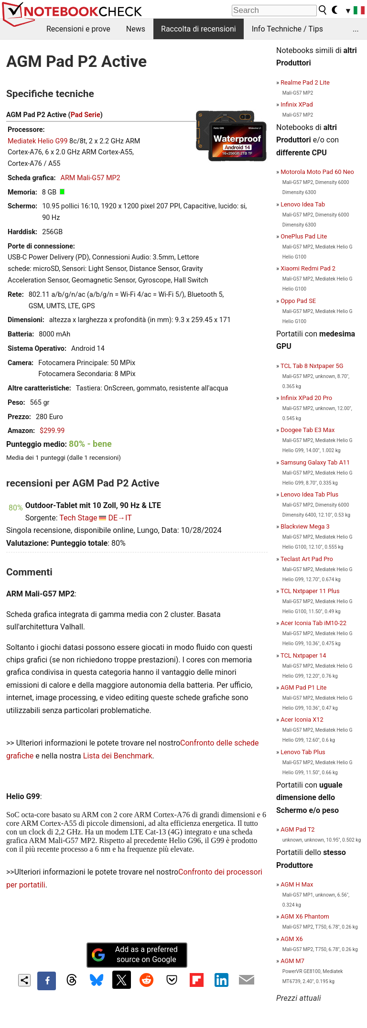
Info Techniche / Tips (287, 28)
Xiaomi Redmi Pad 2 (308, 268)
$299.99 (52, 431)
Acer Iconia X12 (302, 719)
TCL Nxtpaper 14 (303, 655)
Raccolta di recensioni (198, 28)
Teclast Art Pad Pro (307, 559)
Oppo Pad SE (298, 300)
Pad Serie (85, 115)
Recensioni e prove (78, 28)
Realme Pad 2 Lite (305, 82)
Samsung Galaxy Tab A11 (315, 462)
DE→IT (119, 517)
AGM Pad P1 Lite (303, 687)
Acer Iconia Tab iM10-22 (313, 623)
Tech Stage (78, 517)
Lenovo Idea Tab (303, 204)
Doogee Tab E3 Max (308, 429)
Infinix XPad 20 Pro (306, 397)
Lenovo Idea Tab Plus (309, 494)
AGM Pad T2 (297, 829)
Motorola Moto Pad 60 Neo (317, 171)
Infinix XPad (297, 104)
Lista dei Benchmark (117, 755)
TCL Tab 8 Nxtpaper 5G (312, 365)
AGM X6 (292, 938)
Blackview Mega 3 (305, 526)
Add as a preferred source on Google (134, 954)
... (356, 28)
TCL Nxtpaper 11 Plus (310, 591)
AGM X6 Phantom (305, 916)
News (135, 28)
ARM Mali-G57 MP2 (90, 178)
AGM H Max (297, 884)
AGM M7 (292, 960)
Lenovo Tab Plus (303, 752)
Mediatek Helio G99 (38, 141)
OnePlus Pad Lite (304, 236)
